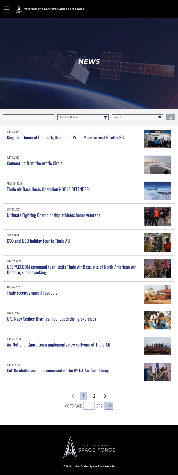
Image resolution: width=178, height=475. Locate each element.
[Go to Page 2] (94, 395)
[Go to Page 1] (83, 395)
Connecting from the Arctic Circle (34, 163)
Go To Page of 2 (84, 406)
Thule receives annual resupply (32, 292)
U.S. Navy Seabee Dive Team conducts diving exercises (51, 318)
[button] (7, 9)
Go (109, 405)
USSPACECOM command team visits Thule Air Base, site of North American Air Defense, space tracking (71, 269)
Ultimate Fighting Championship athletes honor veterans (53, 215)
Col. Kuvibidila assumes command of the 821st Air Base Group (58, 370)
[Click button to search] (170, 117)
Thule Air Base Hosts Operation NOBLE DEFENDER (48, 189)
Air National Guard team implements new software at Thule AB (58, 344)
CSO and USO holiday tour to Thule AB (38, 240)
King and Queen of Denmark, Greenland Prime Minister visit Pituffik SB (65, 137)
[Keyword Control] (28, 117)
